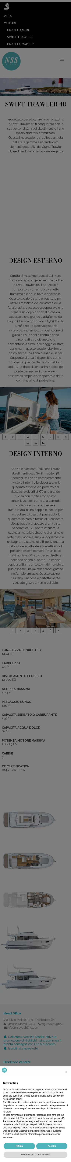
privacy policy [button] (58, 1127)
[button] (66, 1072)
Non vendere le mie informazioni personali (42, 1118)
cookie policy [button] (15, 1099)
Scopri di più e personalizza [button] (35, 1154)
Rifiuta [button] (19, 1146)
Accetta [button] (52, 1146)
